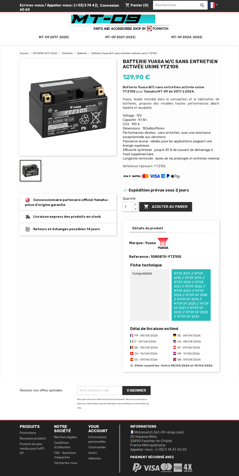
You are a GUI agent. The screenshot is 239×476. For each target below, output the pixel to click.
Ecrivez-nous (32, 5)
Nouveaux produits (33, 438)
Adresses (94, 458)
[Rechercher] (180, 5)
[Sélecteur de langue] (214, 5)
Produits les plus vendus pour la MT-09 (33, 448)
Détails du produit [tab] (147, 228)
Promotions (28, 433)
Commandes (97, 447)
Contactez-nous (65, 463)
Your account (98, 428)
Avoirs (92, 453)
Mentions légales (65, 437)
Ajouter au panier (166, 207)
